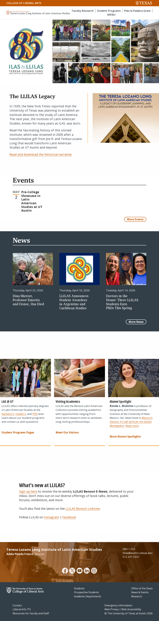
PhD (34, 414)
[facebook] (65, 571)
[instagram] (94, 571)
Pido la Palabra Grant (137, 10)
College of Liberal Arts (23, 3)
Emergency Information (118, 605)
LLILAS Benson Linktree (83, 508)
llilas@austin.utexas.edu (138, 553)
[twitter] (72, 571)
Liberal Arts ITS (22, 609)
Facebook (69, 517)
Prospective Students (86, 592)
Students (79, 588)
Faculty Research (83, 10)
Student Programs (109, 10)
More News (136, 322)
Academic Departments (87, 596)
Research (136, 596)
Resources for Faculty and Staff (31, 613)
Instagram (51, 517)
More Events (135, 219)
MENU (111, 14)
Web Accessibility (131, 609)
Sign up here (28, 491)
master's (20, 414)
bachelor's (8, 414)
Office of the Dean (142, 588)
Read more (132, 426)
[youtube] (79, 571)
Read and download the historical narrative (41, 154)
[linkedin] (86, 571)
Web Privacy (111, 609)
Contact (17, 605)
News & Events (140, 592)
